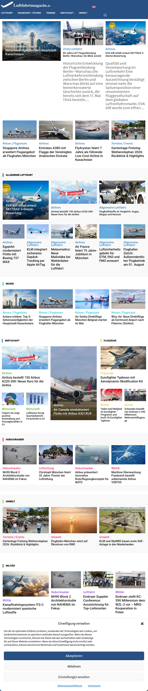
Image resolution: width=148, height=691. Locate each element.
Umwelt (56, 505)
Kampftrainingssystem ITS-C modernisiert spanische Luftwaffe (24, 574)
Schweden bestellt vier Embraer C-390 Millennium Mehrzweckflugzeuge (135, 391)
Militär (105, 384)
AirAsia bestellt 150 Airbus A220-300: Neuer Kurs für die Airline (72, 206)
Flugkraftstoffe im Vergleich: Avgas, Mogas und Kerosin (119, 206)
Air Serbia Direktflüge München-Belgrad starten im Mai (91, 300)
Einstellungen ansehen (74, 677)
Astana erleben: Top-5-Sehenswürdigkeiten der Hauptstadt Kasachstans (16, 300)
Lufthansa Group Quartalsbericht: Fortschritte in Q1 (34, 390)
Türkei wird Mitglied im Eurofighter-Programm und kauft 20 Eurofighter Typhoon (110, 392)
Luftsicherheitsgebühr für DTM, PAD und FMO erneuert (110, 245)
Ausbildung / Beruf (15, 614)
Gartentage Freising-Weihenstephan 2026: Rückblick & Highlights (124, 150)
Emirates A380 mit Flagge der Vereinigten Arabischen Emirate (55, 150)
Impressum (94, 685)
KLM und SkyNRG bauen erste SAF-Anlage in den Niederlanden (119, 511)
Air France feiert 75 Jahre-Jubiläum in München (84, 242)
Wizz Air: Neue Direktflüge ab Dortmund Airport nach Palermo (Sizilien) (127, 300)
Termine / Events (122, 143)
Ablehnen (74, 666)
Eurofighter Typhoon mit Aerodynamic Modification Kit (120, 359)
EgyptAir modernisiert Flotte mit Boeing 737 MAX (13, 242)
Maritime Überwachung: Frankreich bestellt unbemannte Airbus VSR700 (127, 448)
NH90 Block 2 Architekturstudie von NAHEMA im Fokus (15, 448)
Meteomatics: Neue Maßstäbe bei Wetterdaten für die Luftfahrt (60, 246)
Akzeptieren (74, 656)
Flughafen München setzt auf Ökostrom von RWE (73, 511)
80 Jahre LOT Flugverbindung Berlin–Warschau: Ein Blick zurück (82, 55)
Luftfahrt (89, 560)
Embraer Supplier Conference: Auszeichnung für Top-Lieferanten (95, 568)
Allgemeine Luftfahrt (112, 200)
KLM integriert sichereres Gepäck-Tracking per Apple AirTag (36, 246)
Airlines (110, 49)
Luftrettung (46, 441)
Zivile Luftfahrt (72, 49)
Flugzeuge (107, 353)
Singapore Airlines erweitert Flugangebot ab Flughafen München (18, 150)
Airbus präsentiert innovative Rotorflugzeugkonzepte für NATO (91, 448)
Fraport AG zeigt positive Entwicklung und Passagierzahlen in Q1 (12, 391)
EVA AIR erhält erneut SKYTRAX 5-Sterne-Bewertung (125, 55)
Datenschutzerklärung (69, 685)
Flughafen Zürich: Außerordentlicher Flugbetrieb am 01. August (132, 246)
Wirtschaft (9, 384)
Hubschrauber (12, 441)
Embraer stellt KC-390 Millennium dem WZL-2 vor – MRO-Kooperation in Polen (130, 568)
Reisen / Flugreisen (17, 43)
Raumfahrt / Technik (52, 614)
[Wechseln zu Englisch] (94, 6)
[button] (142, 624)
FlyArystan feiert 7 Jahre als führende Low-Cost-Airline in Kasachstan (91, 150)
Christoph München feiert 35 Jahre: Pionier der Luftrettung (55, 447)
